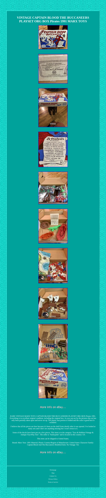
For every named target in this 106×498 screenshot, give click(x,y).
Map (53, 473)
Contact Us (53, 476)
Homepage (53, 470)
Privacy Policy (53, 479)
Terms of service (53, 482)
